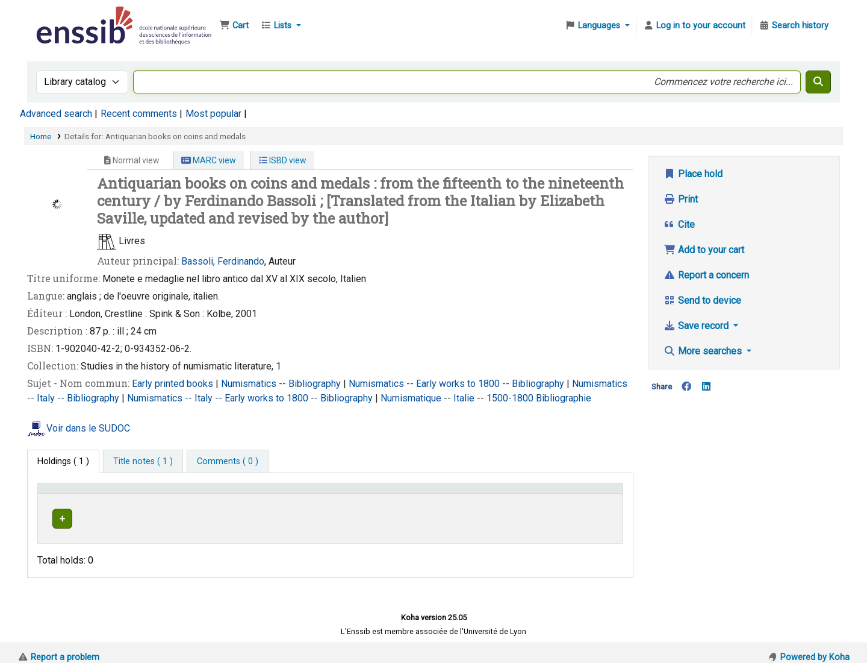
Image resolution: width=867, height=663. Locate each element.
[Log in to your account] (694, 25)
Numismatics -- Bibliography (282, 383)
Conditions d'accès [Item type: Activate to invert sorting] (80, 494)
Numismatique (412, 398)
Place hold (692, 174)
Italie (465, 398)
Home (40, 136)
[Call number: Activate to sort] (467, 494)
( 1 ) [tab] (63, 461)
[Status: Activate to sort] (588, 494)
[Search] (818, 82)
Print (680, 199)
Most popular (213, 113)
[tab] (143, 462)
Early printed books (174, 383)
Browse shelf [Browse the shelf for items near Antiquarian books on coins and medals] (469, 517)
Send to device (702, 300)
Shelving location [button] (292, 494)
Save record (697, 326)
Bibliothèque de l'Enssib (64, 17)
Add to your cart (703, 250)
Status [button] (571, 494)
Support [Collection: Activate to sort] (197, 494)
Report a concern (706, 275)
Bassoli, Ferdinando (222, 261)
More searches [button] (703, 351)
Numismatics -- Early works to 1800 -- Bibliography (458, 383)
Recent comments (139, 113)
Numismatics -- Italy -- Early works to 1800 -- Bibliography (251, 398)
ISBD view (282, 160)
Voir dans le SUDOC (88, 428)
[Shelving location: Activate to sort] (317, 494)
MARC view (208, 160)
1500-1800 (511, 398)
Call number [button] (410, 494)
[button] (233, 25)
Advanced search (56, 113)
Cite (679, 224)
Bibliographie (563, 398)
